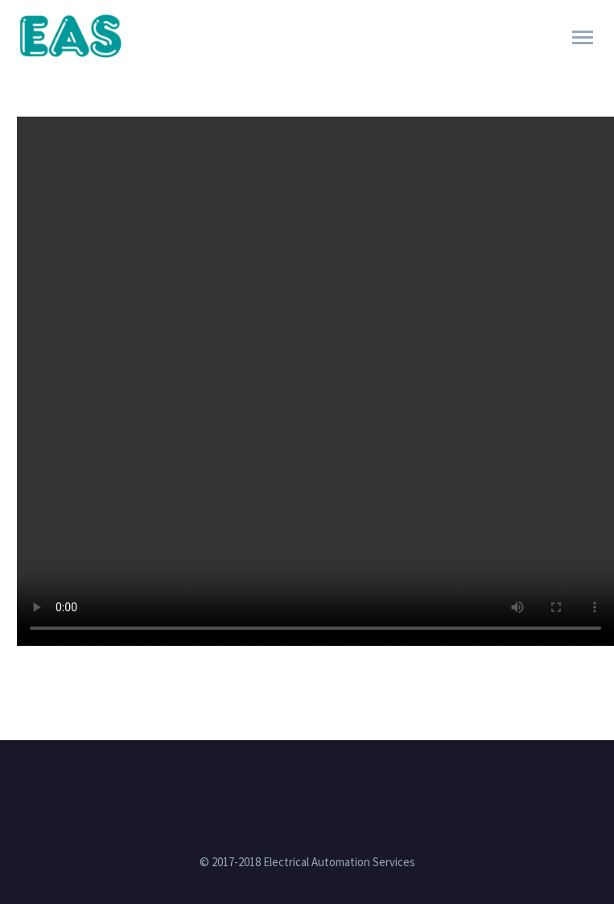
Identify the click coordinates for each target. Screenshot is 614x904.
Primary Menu (582, 37)
